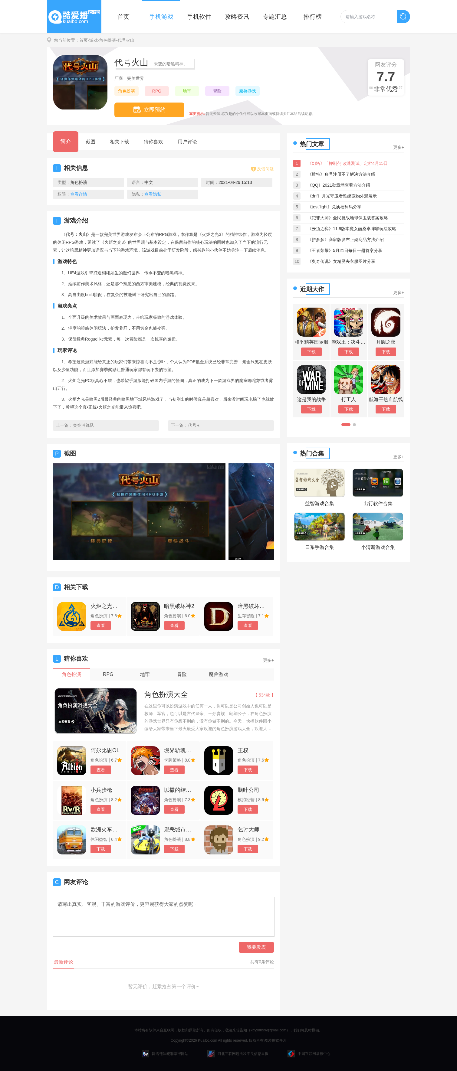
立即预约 (149, 109)
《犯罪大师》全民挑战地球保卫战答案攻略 (347, 217)
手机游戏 (161, 16)
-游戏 (93, 40)
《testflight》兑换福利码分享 (334, 206)
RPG (156, 91)
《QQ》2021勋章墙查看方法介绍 (338, 185)
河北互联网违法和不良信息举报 (237, 1054)
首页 (123, 16)
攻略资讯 (237, 16)
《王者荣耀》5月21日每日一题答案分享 (344, 250)
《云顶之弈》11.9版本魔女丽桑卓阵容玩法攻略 (351, 228)
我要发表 (256, 947)
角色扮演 (126, 91)
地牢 (187, 91)
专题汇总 (275, 16)
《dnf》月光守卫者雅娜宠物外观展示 (342, 196)
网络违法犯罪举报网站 (165, 1054)
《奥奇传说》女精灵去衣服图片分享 (341, 261)
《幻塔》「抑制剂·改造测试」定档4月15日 (347, 163)
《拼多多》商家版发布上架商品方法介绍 (345, 239)
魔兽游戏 (247, 91)
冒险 (217, 91)
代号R (193, 425)
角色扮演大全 (166, 694)
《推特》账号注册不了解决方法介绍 (341, 174)
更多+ (268, 660)
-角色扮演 (107, 40)
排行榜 (313, 16)
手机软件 (199, 16)
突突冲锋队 (83, 425)
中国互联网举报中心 (309, 1054)
